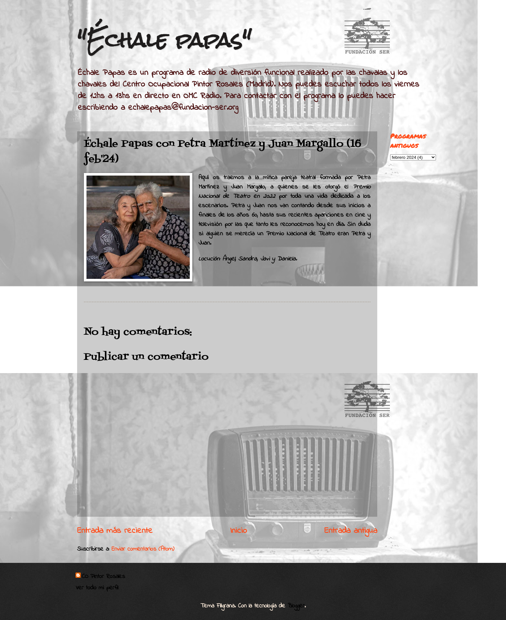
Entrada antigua (350, 531)
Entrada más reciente (115, 531)
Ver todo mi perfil (97, 588)
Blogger (296, 606)
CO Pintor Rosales (103, 577)
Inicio (238, 531)
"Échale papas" (164, 40)
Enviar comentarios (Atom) (143, 549)
